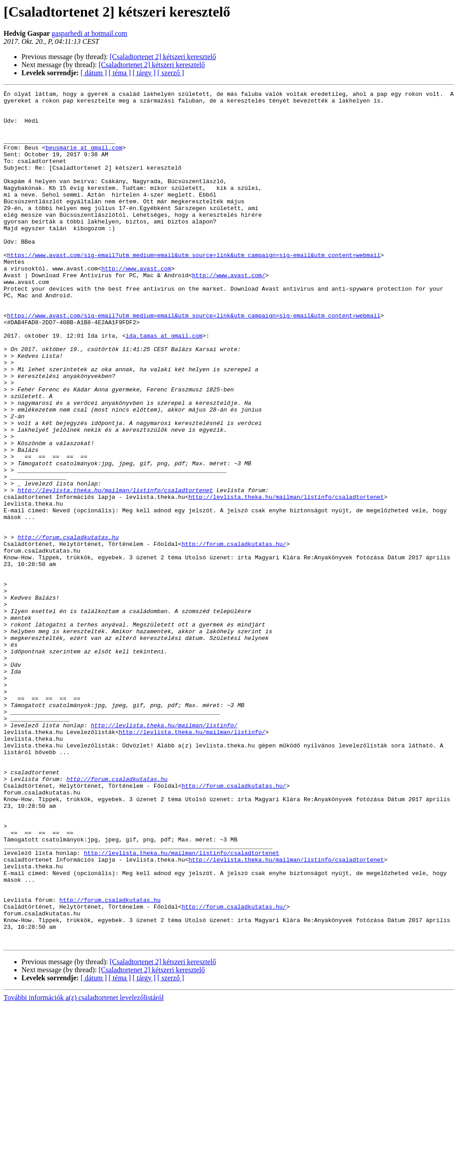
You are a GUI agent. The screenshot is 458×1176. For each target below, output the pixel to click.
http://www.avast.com (136, 304)
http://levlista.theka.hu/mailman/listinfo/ (164, 853)
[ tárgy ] (144, 73)
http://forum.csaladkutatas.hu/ (234, 635)
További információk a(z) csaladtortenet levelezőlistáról (84, 1168)
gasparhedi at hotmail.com (89, 33)
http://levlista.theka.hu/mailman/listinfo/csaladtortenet (115, 571)
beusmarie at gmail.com (84, 159)
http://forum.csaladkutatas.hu (68, 627)
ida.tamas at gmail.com (164, 385)
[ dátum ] (94, 73)
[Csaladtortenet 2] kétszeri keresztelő (163, 56)
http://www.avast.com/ (228, 313)
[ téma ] (120, 73)
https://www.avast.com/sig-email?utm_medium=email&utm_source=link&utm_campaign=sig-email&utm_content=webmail (194, 288)
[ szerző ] (170, 73)
